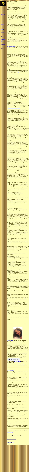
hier (18, 72)
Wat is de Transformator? (3, 11)
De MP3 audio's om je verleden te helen (3, 36)
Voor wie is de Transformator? (3, 15)
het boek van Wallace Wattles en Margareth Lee (3, 29)
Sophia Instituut (24, 298)
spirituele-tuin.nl (10, 442)
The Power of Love (22, 364)
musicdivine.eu (17, 361)
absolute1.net (10, 435)
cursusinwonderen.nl (11, 439)
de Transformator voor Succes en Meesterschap (3, 24)
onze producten (10, 370)
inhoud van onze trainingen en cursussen (3, 45)
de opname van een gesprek (14, 107)
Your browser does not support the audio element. (13, 359)
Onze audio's (2, 32)
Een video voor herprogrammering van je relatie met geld (3, 40)
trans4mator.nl (10, 432)
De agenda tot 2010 (11, 46)
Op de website (10, 340)
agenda (2, 48)
